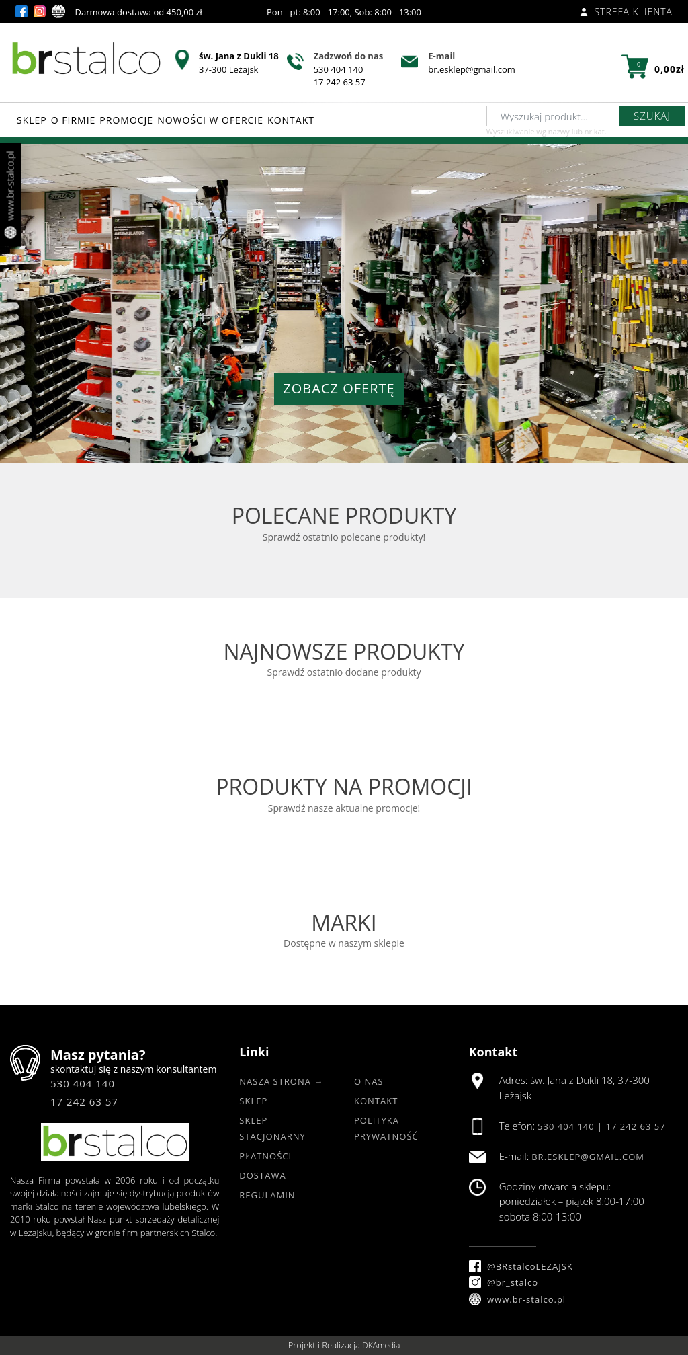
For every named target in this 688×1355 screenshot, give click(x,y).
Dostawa (262, 1175)
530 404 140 (338, 69)
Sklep (253, 1101)
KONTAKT (290, 120)
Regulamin (267, 1195)
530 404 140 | (572, 1126)
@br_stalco (503, 1282)
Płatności (265, 1156)
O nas (369, 1081)
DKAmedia (381, 1345)
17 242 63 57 (340, 82)
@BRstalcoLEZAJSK (521, 1266)
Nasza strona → (281, 1081)
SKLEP (32, 120)
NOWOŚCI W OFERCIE (210, 120)
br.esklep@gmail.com (471, 69)
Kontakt (376, 1101)
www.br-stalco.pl (517, 1299)
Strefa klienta (626, 11)
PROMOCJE (126, 120)
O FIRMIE (73, 120)
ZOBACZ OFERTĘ (338, 388)
